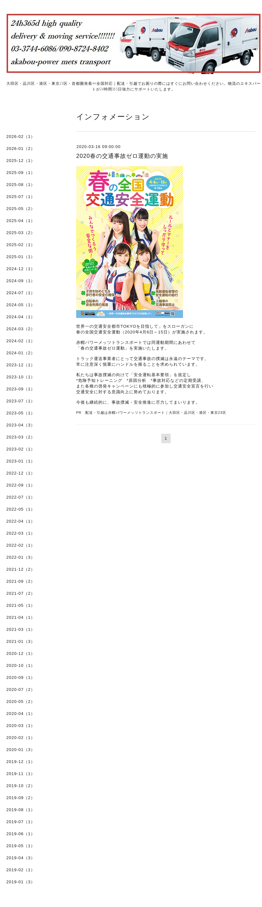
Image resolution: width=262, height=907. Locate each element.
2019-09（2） (20, 797)
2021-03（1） (20, 629)
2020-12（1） (20, 653)
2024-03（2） (20, 328)
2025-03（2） (20, 232)
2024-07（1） (20, 292)
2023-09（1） (20, 389)
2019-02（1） (20, 869)
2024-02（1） (20, 341)
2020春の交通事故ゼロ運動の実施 (122, 156)
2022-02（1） (20, 545)
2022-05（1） (20, 509)
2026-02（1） (20, 136)
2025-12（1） (20, 160)
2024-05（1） (20, 304)
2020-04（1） (20, 713)
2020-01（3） (20, 749)
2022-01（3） (20, 557)
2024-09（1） (20, 280)
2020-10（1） (20, 665)
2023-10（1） (20, 377)
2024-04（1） (20, 316)
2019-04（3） (20, 857)
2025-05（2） (20, 208)
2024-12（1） (20, 268)
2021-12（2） (20, 569)
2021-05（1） (20, 605)
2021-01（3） (20, 641)
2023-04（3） (20, 425)
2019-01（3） (20, 881)
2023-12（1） (20, 365)
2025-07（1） (20, 196)
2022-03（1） (20, 533)
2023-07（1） (20, 401)
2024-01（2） (20, 353)
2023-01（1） (20, 461)
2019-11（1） (20, 773)
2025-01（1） (20, 256)
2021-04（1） (20, 617)
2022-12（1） (20, 473)
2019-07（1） (20, 821)
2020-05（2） (20, 701)
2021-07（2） (20, 593)
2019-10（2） (20, 785)
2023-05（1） (20, 413)
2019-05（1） (20, 845)
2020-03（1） (20, 725)
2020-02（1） (20, 737)
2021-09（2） (20, 581)
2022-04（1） (20, 521)
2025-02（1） (20, 244)
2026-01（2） (20, 148)
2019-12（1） (20, 761)
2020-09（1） (20, 677)
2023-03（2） (20, 437)
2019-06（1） (20, 833)
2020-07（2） (20, 689)
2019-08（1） (20, 809)
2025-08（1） (20, 184)
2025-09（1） (20, 172)
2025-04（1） (20, 220)
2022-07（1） (20, 497)
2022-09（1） (20, 485)
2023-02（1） (20, 449)
